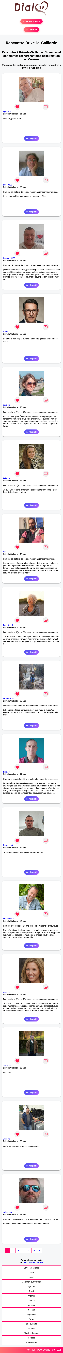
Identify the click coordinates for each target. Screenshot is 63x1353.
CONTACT (56, 1350)
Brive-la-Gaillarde (31, 1268)
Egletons (31, 1286)
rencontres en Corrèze (33, 1262)
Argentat (31, 1296)
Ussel (31, 1277)
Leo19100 (7, 185)
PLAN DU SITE (43, 1350)
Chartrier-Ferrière (31, 1333)
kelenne (6, 478)
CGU (34, 1350)
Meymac (31, 1305)
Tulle (31, 1272)
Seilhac (31, 1310)
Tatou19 (7, 1065)
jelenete (6, 405)
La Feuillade (31, 1324)
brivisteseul (8, 918)
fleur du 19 (8, 625)
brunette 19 (8, 698)
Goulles (31, 1338)
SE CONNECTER (31, 30)
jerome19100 (9, 258)
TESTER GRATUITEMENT (31, 21)
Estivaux (31, 1328)
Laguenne (31, 1314)
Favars (31, 1319)
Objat (31, 1291)
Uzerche (31, 1300)
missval (6, 992)
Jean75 (6, 1139)
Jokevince (7, 1212)
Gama (5, 331)
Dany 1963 (8, 845)
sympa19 (7, 111)
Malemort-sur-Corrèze (31, 1282)
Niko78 (6, 772)
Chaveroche (31, 1342)
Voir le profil (31, 138)
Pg (4, 552)
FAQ (28, 1350)
